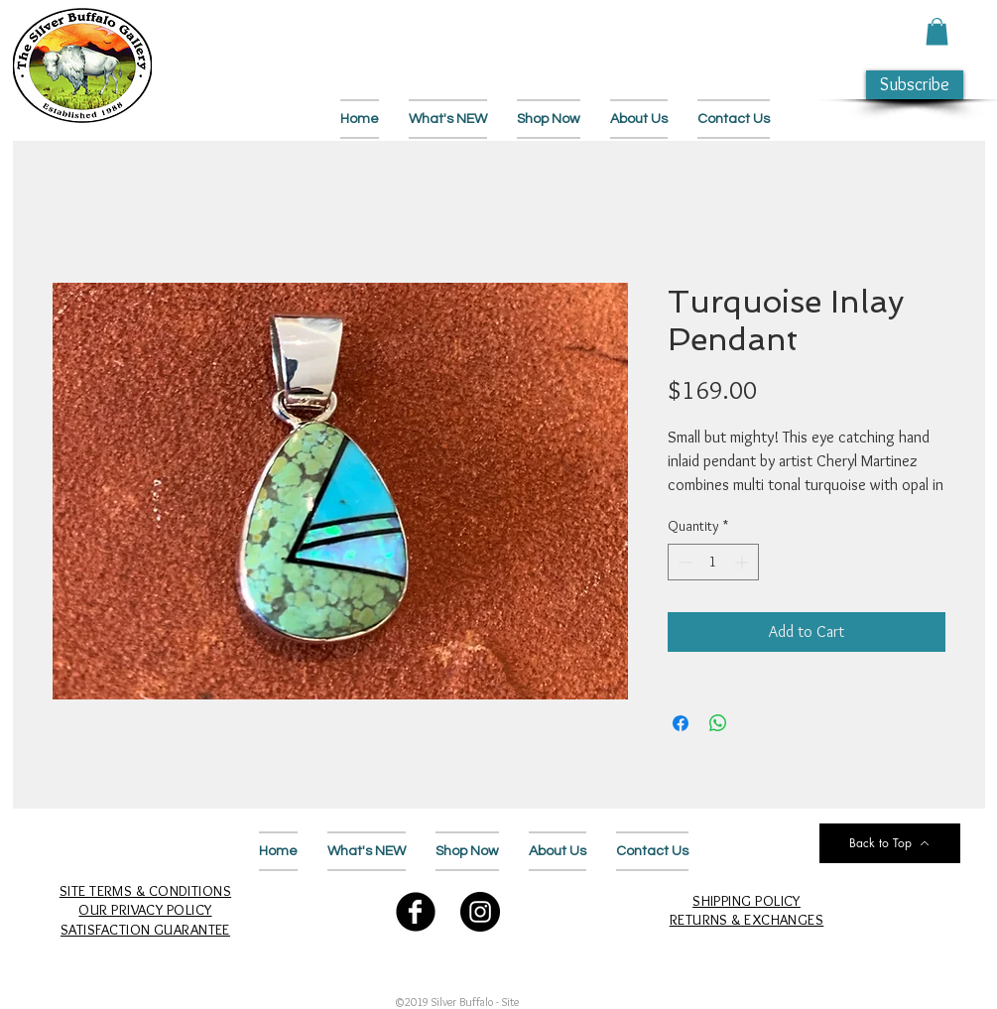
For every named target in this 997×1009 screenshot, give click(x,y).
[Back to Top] (889, 843)
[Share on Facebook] (680, 723)
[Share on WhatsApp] (718, 723)
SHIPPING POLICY (746, 901)
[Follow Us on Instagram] (480, 912)
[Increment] (743, 562)
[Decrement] (683, 562)
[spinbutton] (713, 562)
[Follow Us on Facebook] (416, 912)
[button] (937, 31)
